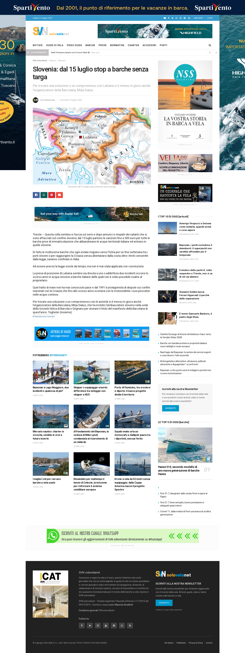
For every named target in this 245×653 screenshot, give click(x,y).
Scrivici (209, 643)
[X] (172, 18)
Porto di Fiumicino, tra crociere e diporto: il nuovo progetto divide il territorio (132, 391)
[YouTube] (165, 18)
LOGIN (209, 18)
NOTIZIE (38, 45)
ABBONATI (198, 18)
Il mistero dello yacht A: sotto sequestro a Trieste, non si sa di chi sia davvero (195, 273)
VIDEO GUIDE (74, 45)
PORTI (163, 45)
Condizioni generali (88, 610)
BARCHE (90, 45)
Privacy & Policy (196, 643)
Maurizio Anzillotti (124, 604)
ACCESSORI (149, 45)
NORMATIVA (117, 45)
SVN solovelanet (40, 60)
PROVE (103, 45)
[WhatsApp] (176, 18)
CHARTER (133, 45)
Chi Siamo (168, 643)
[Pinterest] (185, 18)
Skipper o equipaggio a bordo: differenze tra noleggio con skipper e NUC (91, 391)
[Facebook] (168, 18)
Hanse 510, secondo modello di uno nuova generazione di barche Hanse (178, 470)
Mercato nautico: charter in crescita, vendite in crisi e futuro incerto (48, 435)
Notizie (53, 60)
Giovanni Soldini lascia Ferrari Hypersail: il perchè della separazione (194, 295)
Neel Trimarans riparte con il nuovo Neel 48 (70, 52)
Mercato (62, 60)
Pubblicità (181, 643)
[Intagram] (181, 18)
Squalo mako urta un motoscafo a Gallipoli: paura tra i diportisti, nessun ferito (132, 435)
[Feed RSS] (189, 18)
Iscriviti (170, 408)
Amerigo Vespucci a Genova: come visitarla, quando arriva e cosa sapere (195, 227)
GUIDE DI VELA (54, 45)
